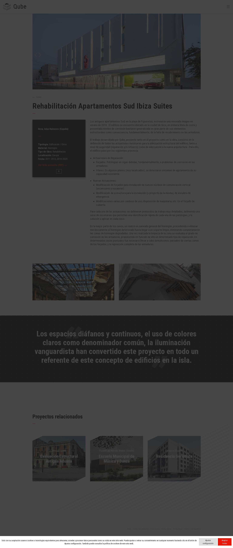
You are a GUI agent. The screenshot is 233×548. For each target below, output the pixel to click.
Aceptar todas (225, 542)
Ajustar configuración (208, 542)
